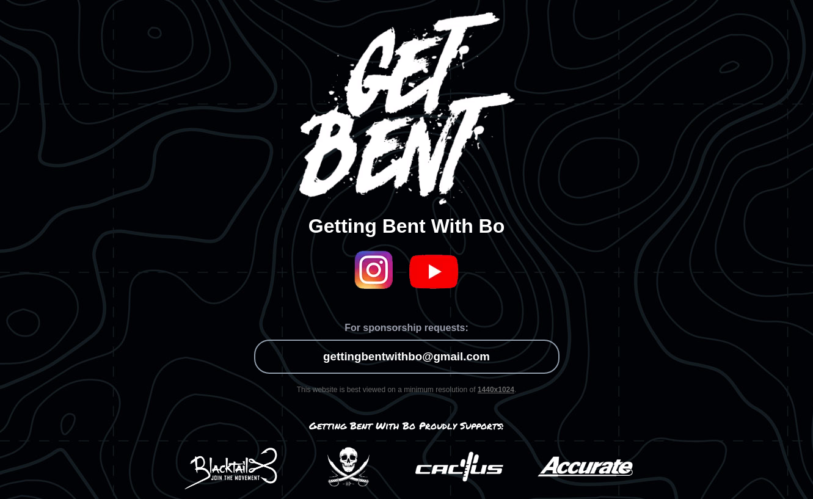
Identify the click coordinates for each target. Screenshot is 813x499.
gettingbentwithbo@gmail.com (406, 356)
